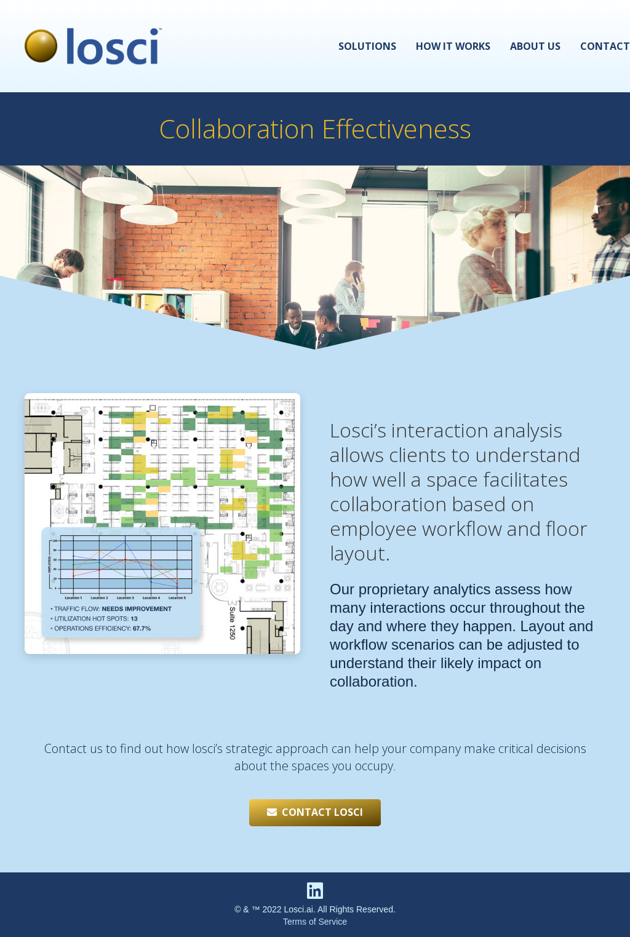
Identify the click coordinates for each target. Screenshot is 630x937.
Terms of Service (315, 922)
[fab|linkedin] (315, 892)
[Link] (93, 46)
